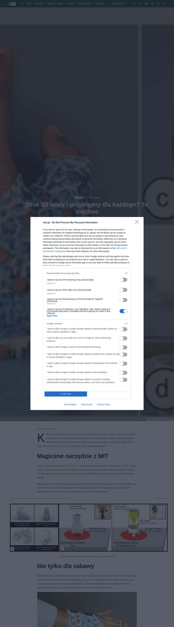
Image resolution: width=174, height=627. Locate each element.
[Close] (138, 223)
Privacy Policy (103, 404)
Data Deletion (70, 404)
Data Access (87, 404)
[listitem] (87, 273)
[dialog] (87, 313)
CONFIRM (65, 394)
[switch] (123, 280)
